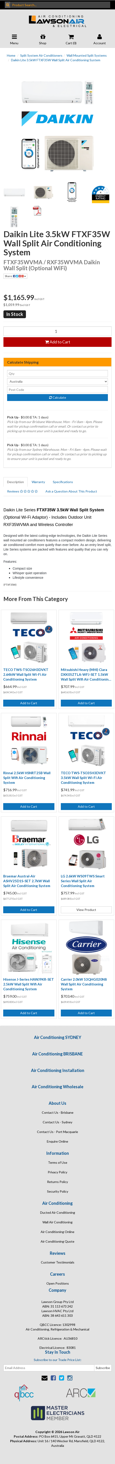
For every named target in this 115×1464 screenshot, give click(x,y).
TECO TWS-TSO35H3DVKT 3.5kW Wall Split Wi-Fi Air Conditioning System (83, 778)
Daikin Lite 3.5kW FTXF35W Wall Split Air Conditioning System (55, 60)
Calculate (57, 397)
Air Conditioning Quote (57, 1241)
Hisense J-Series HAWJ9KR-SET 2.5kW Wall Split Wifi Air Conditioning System (28, 984)
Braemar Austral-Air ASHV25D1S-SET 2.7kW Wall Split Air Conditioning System (26, 881)
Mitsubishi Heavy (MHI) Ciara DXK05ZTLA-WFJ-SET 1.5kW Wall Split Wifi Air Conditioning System (86, 675)
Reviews (22, 491)
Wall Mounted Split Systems (87, 55)
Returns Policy (57, 1182)
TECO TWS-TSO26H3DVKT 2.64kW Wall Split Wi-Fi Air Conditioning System (25, 674)
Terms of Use (57, 1162)
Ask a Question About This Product (71, 491)
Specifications (63, 482)
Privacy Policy (57, 1172)
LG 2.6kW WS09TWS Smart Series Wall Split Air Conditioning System (83, 881)
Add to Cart (57, 341)
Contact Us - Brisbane (57, 1112)
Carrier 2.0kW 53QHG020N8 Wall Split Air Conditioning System (84, 984)
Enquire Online (57, 1141)
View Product (86, 910)
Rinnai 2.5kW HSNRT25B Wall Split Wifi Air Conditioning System (26, 778)
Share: (15, 276)
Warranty (38, 482)
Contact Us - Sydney (57, 1122)
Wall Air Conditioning (57, 1222)
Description (15, 482)
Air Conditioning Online (57, 1232)
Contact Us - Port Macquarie (57, 1132)
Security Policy (57, 1191)
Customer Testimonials (57, 1262)
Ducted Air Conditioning (57, 1212)
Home (11, 55)
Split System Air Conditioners (41, 55)
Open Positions (57, 1283)
